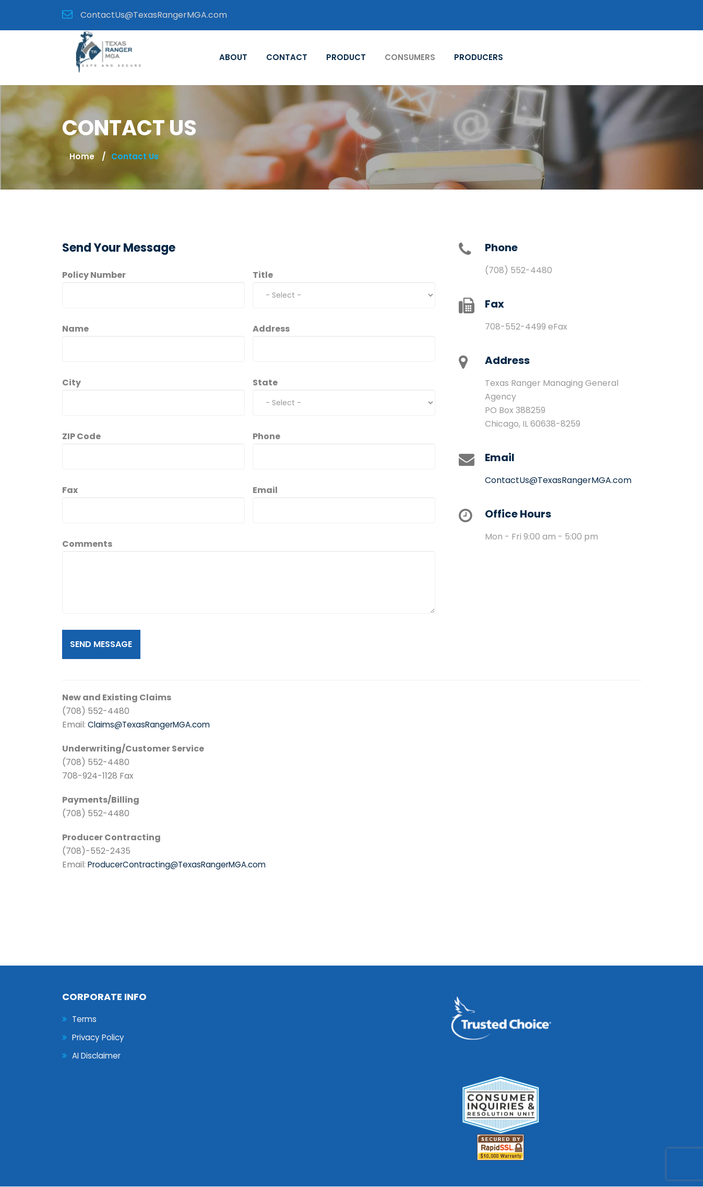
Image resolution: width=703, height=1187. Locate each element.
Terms (85, 1020)
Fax (70, 491)
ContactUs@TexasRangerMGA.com (558, 481)
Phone (266, 437)
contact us (135, 157)
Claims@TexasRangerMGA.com (153, 725)
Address (271, 329)
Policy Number (94, 275)
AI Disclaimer (98, 1057)
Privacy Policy (100, 1038)
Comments (87, 544)
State (265, 383)
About (233, 57)
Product (346, 57)
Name (75, 329)
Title (263, 275)
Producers (478, 57)
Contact (286, 57)
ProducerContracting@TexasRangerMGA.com (183, 865)
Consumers (410, 57)
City (71, 383)
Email (265, 491)
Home (81, 157)
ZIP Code (81, 437)
